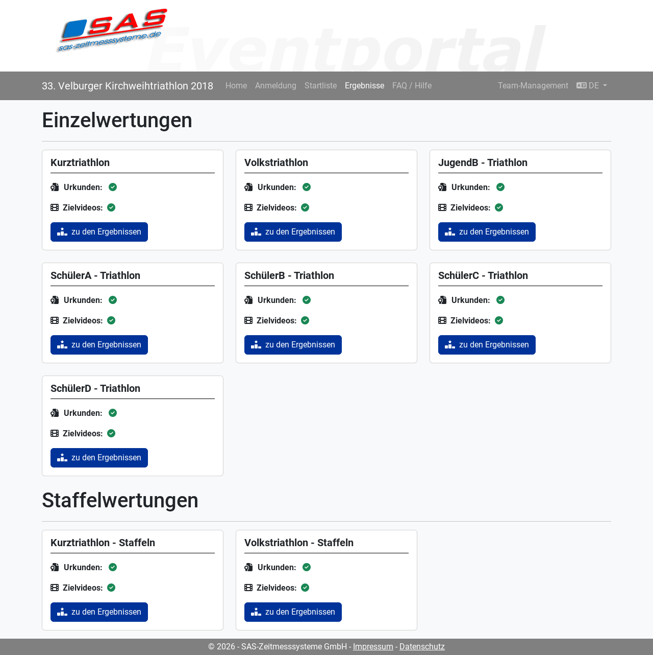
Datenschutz (422, 646)
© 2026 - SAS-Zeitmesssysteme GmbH (277, 646)
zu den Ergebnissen (99, 232)
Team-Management (533, 85)
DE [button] (588, 85)
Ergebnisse (364, 85)
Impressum (373, 646)
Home (236, 85)
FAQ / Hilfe (412, 85)
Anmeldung (275, 85)
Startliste (321, 85)
